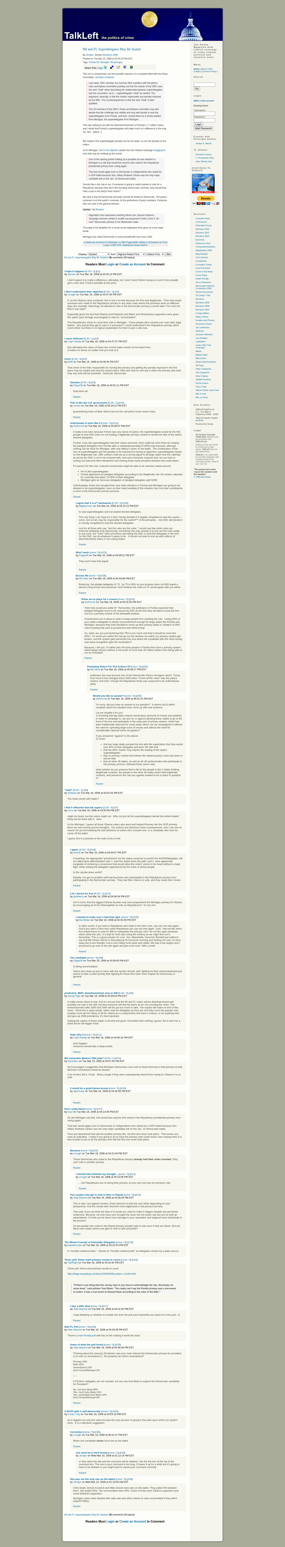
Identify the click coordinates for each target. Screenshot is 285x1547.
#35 (139, 695)
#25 (135, 917)
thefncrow (78, 425)
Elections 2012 (202, 233)
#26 (93, 1326)
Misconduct (201, 358)
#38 (130, 1479)
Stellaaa (72, 792)
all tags (118, 62)
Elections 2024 (202, 236)
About (203, 69)
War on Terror (202, 397)
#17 (99, 1108)
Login (110, 264)
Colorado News (203, 218)
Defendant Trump (204, 225)
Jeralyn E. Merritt (203, 143)
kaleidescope (75, 1245)
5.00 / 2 (90, 271)
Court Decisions (203, 268)
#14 (118, 1058)
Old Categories (203, 372)
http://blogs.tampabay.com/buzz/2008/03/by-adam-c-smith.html (102, 1273)
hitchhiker (73, 1061)
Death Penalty (202, 278)
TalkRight (73, 1262)
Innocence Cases (204, 324)
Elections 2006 (202, 302)
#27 (105, 1306)
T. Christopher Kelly (205, 158)
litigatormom (86, 505)
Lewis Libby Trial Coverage (203, 346)
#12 (108, 893)
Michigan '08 (106, 62)
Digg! (100, 68)
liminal (76, 852)
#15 (104, 552)
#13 (115, 423)
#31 (132, 599)
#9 (100, 957)
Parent (76, 396)
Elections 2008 (110, 55)
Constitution (201, 261)
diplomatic (79, 1091)
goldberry (78, 896)
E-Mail (197, 71)
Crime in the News (204, 271)
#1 (98, 271)
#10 (93, 849)
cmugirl (72, 294)
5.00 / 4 (77, 358)
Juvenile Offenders (204, 334)
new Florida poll (87, 1335)
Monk (200, 420)
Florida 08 (94, 62)
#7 (115, 807)
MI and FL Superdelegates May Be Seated (85, 257)
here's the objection (109, 150)
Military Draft (201, 355)
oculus (77, 405)
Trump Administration (205, 247)
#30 (115, 1411)
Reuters (100, 209)
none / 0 (106, 423)
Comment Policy (209, 71)
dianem (72, 274)
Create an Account (132, 264)
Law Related (201, 338)
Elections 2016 (202, 229)
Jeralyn (89, 55)
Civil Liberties (202, 257)
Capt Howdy (74, 341)
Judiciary (200, 331)
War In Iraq (201, 394)
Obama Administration (206, 362)
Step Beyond (80, 1197)
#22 (138, 1194)
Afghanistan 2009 (204, 250)
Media (198, 351)
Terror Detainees (203, 282)
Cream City (74, 1414)
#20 (95, 1150)
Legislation (201, 341)
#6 (85, 790)
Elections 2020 (202, 309)
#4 (84, 358)
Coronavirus (201, 222)
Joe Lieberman (203, 327)
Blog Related (202, 254)
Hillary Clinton (202, 317)
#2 (116, 291)
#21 (132, 1174)
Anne (70, 810)
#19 (130, 1242)
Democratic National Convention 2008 (205, 287)
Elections (200, 299)
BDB (70, 361)
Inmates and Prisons (205, 320)
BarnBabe (84, 920)
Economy (200, 240)
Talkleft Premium (203, 379)
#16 (125, 503)
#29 (118, 1344)
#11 (98, 1034)
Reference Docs (203, 243)
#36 (97, 1432)
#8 (131, 993)
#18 (123, 1088)
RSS (210, 69)
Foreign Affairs (202, 313)
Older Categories (203, 369)
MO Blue (84, 578)
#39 (122, 1452)
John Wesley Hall (204, 161)
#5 (93, 382)
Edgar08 (78, 385)
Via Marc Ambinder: (105, 77)
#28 (103, 575)
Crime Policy (201, 275)
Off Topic (200, 365)
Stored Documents (204, 292)
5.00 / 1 (88, 338)
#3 (96, 338)
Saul (70, 1111)
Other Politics (202, 376)
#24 (135, 1259)
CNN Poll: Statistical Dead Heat (128, 245)
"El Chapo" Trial (203, 295)
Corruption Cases (204, 264)
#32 (121, 402)
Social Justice (202, 383)
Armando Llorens (204, 154)
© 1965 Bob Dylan (202, 477)
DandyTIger (74, 995)
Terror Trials (201, 387)
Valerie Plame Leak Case (207, 390)
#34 (145, 666)
